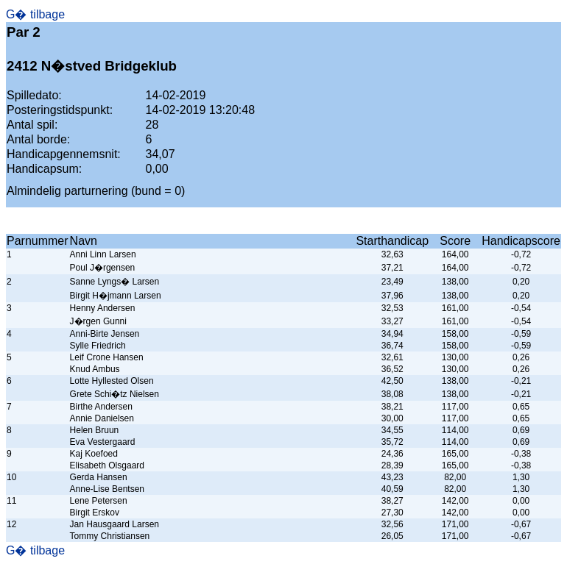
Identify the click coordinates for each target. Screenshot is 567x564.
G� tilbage (35, 14)
